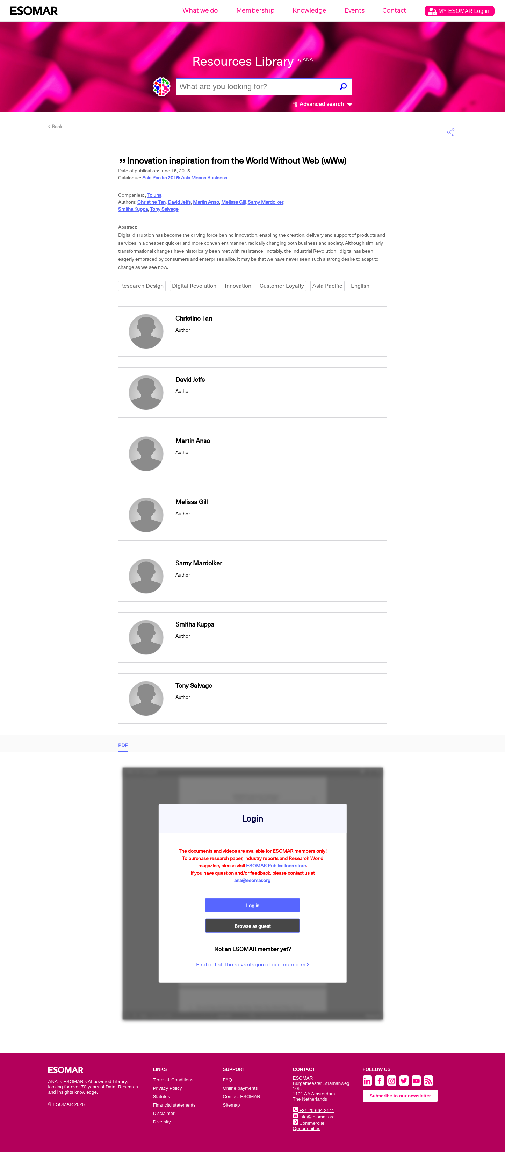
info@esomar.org (314, 1116)
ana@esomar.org (252, 880)
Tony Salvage (164, 209)
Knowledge (309, 10)
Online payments (240, 1088)
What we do (200, 10)
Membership (255, 10)
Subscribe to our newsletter (400, 1096)
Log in (252, 905)
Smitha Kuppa (133, 209)
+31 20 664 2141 (313, 1110)
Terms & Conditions (173, 1079)
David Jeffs (179, 202)
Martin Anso (206, 202)
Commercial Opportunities (308, 1126)
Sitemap (231, 1105)
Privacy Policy (167, 1088)
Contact (394, 10)
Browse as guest (252, 926)
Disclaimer (164, 1113)
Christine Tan (151, 202)
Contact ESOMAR (241, 1096)
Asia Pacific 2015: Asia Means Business (184, 177)
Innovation (238, 285)
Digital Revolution (194, 285)
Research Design (142, 285)
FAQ (227, 1079)
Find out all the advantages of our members (252, 964)
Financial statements (174, 1105)
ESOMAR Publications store (276, 865)
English (360, 285)
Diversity (162, 1121)
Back (55, 126)
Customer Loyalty (282, 285)
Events (354, 10)
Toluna (154, 195)
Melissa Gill (233, 202)
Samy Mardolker (265, 202)
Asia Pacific (327, 285)
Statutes (161, 1096)
